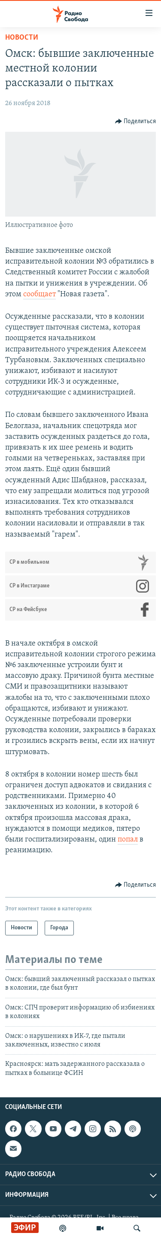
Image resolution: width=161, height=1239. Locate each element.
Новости (21, 38)
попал (128, 839)
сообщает (39, 294)
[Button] (135, 121)
